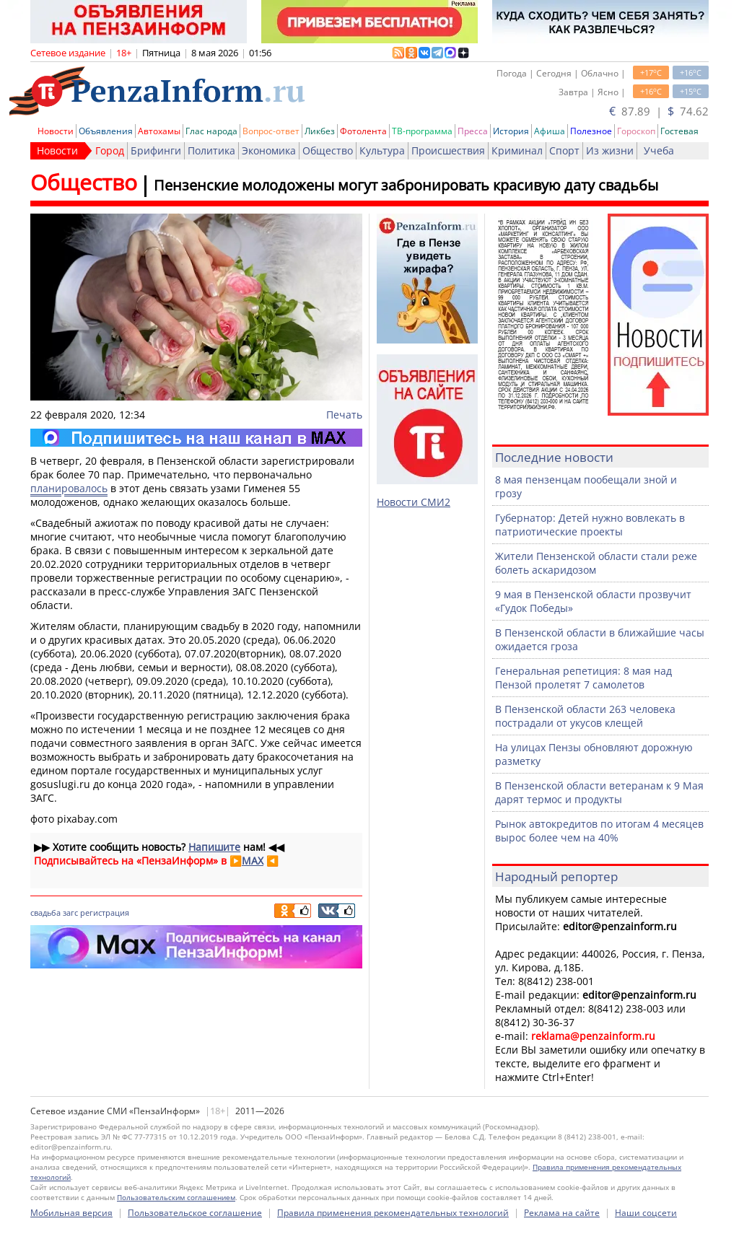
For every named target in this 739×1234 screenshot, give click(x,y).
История (511, 131)
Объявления (106, 131)
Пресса (473, 131)
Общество (327, 150)
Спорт (564, 150)
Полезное (591, 131)
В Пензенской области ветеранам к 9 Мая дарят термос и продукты (599, 792)
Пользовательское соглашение (195, 1213)
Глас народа (211, 131)
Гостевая (679, 131)
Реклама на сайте (562, 1213)
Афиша (549, 131)
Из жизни (610, 150)
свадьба (45, 912)
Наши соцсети (646, 1213)
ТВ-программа (422, 131)
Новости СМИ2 (413, 502)
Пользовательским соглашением (176, 1197)
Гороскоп (636, 131)
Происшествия (448, 150)
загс (70, 912)
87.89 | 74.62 (659, 111)
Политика (211, 150)
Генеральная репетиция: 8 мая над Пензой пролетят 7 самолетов (583, 677)
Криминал (517, 150)
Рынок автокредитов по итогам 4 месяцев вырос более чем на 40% (599, 830)
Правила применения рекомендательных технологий (393, 1213)
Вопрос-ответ (270, 131)
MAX (252, 860)
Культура (382, 150)
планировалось (69, 488)
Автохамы (159, 131)
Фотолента (363, 131)
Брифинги (156, 150)
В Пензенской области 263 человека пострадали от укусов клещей (585, 716)
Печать (344, 414)
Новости (56, 131)
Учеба (659, 150)
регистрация (104, 912)
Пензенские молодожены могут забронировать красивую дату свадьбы (406, 185)
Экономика (269, 150)
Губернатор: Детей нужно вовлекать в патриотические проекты (590, 524)
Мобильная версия (71, 1213)
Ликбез (320, 131)
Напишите (214, 847)
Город (109, 150)
